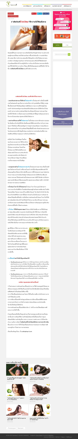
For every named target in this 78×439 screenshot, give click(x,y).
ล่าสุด (67, 45)
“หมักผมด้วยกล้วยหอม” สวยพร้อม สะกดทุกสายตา (38, 398)
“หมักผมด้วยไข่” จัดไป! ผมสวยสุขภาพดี (16, 418)
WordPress (51, 435)
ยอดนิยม (57, 45)
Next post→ (21, 428)
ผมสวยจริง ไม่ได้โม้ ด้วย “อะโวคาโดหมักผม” (39, 418)
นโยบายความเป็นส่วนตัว (49, 437)
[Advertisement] (28, 83)
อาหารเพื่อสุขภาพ (27, 6)
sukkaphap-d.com (27, 331)
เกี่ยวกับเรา (57, 437)
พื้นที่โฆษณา (69, 437)
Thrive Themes (39, 435)
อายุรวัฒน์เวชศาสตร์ (57, 6)
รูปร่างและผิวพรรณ (37, 6)
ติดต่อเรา (63, 437)
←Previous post (11, 428)
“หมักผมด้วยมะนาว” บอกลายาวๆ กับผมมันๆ (15, 398)
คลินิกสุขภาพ (47, 6)
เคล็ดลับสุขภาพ (67, 6)
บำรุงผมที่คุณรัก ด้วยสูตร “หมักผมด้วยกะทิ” (16, 378)
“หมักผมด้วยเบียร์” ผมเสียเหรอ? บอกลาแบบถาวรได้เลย (39, 378)
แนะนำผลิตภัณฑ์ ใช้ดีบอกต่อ (13, 16)
